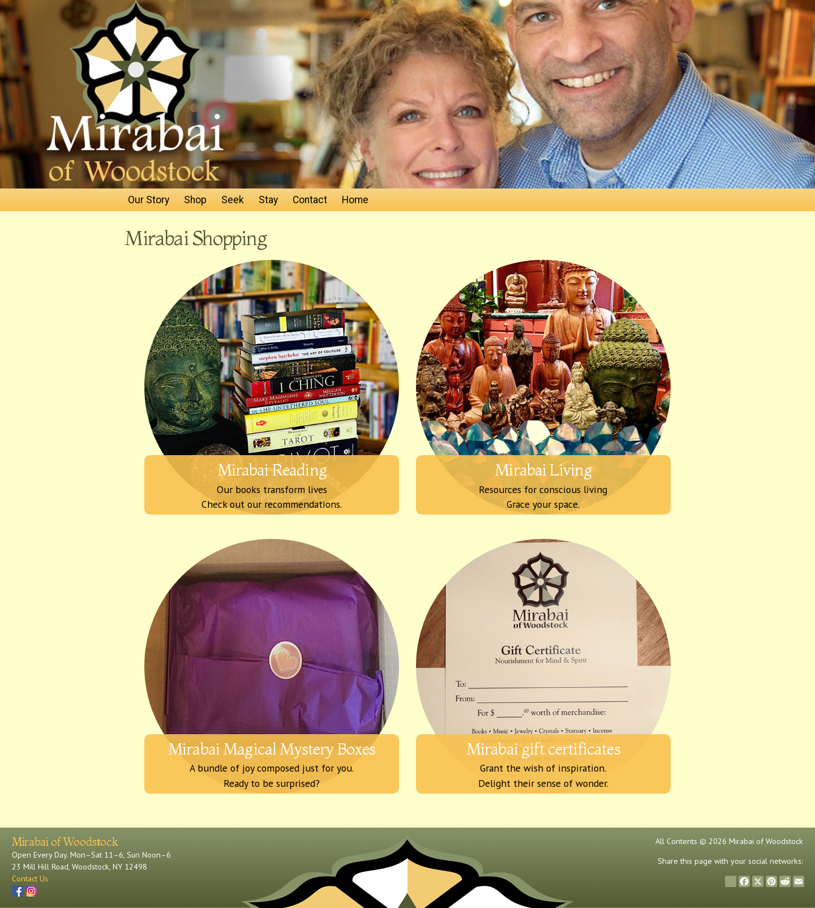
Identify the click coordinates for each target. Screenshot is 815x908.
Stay (268, 199)
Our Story (148, 199)
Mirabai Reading (272, 469)
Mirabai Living (543, 469)
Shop (195, 199)
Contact (310, 199)
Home (355, 199)
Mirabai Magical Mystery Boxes (272, 749)
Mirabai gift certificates (543, 749)
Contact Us (30, 878)
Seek (232, 199)
